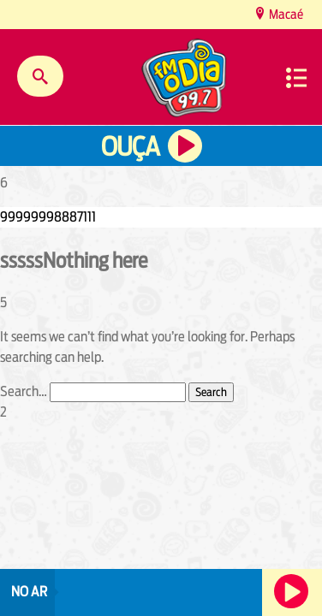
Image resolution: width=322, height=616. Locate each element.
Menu (296, 78)
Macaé (284, 14)
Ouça (130, 147)
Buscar (40, 76)
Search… (23, 391)
